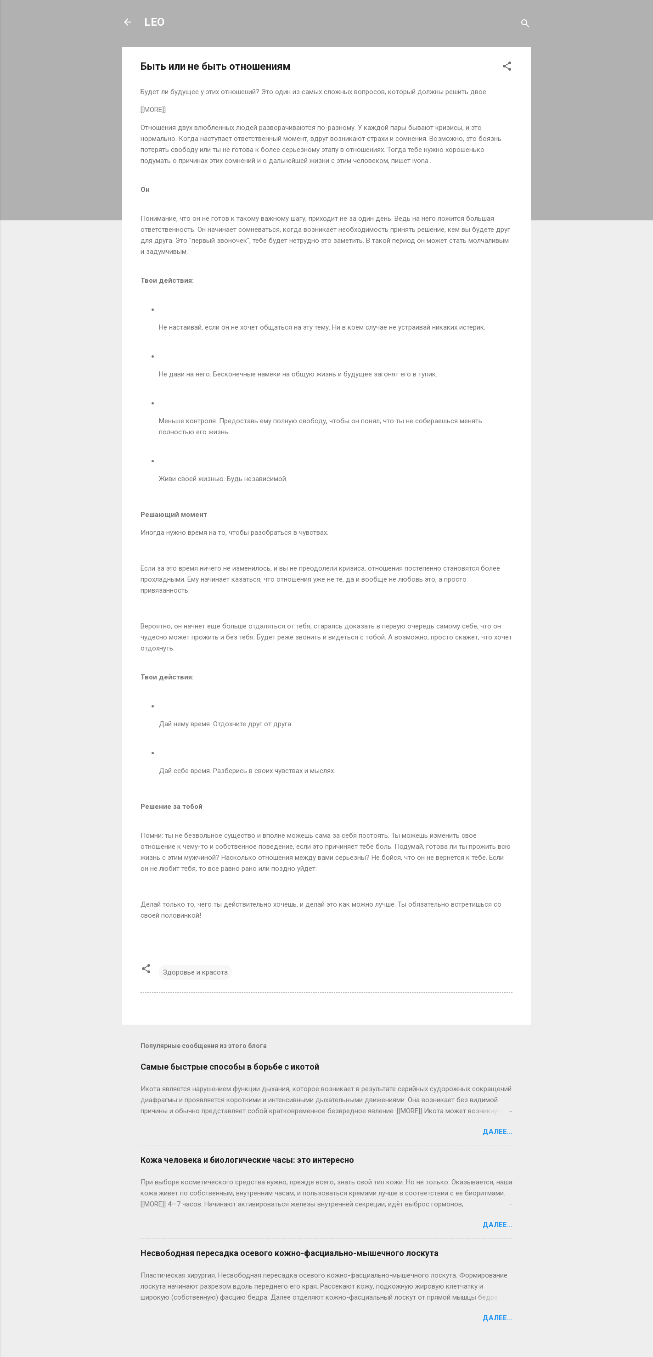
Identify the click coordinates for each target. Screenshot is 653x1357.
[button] (506, 68)
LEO (154, 22)
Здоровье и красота (195, 972)
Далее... (497, 1131)
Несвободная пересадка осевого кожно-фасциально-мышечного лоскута (290, 1253)
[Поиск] (525, 25)
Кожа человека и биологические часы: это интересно (247, 1160)
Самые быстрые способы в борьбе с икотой (230, 1066)
